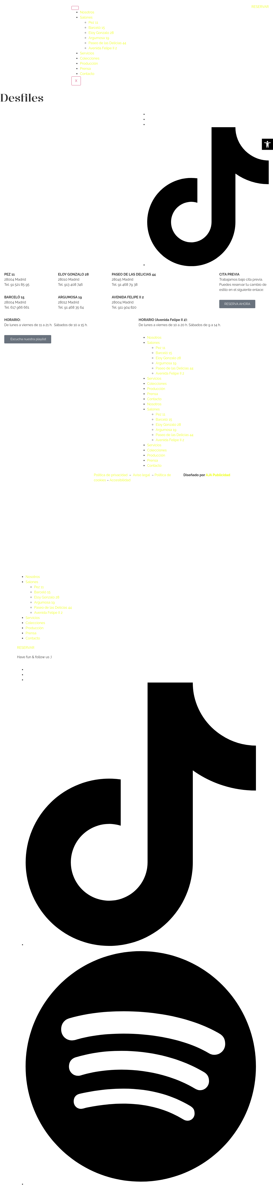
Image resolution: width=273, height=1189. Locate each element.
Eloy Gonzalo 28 (101, 33)
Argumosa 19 (99, 38)
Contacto (87, 74)
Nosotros (87, 12)
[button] (267, 144)
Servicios (87, 53)
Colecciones (89, 58)
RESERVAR (260, 7)
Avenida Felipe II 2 (103, 48)
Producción (89, 63)
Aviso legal (142, 475)
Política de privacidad (111, 475)
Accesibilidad (120, 480)
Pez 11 (93, 22)
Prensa (85, 69)
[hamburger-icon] (75, 8)
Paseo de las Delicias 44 (107, 43)
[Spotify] (141, 1184)
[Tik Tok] (208, 265)
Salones (86, 17)
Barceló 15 (97, 28)
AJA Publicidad (218, 475)
